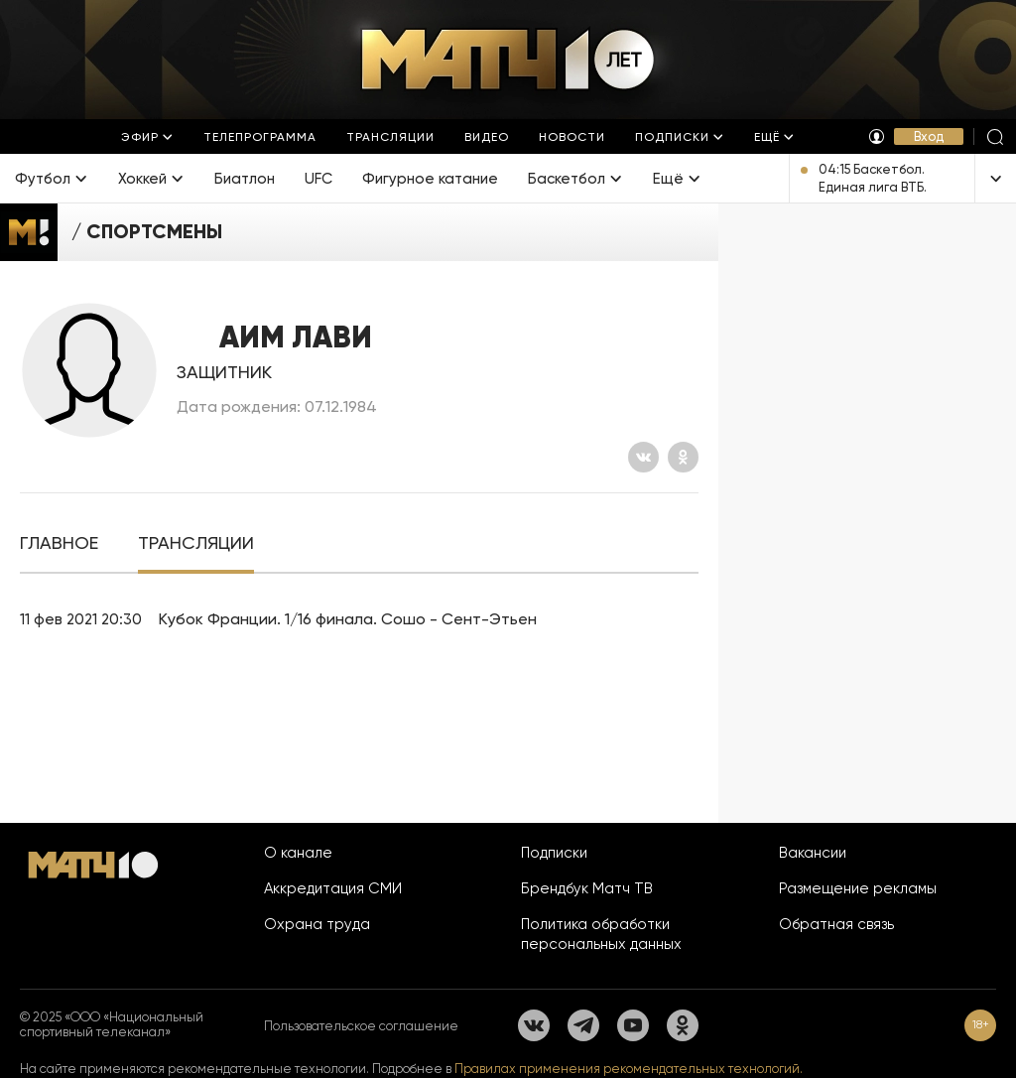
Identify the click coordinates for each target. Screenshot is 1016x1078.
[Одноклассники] (683, 457)
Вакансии (812, 853)
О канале (298, 853)
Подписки (554, 853)
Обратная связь (836, 924)
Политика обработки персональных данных (601, 934)
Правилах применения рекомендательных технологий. (628, 1068)
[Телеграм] (583, 1025)
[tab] (59, 543)
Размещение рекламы (858, 888)
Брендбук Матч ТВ (587, 888)
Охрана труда (317, 924)
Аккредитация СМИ (333, 888)
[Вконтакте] (643, 457)
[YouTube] (633, 1025)
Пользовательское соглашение (361, 1025)
